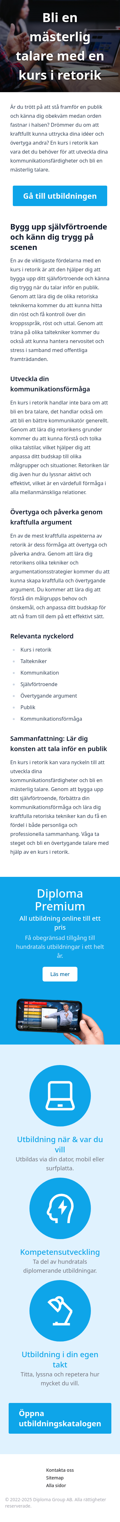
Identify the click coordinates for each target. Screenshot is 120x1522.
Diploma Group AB (52, 1499)
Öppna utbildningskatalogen (60, 1418)
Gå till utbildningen (60, 195)
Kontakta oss (60, 1470)
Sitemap (55, 1478)
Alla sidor (56, 1485)
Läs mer (60, 974)
